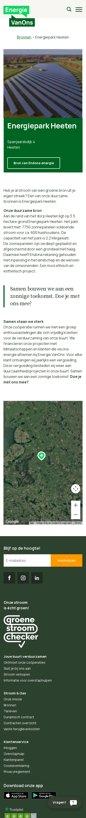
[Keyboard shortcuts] (31, 523)
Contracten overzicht (20, 723)
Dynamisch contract (19, 717)
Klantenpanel (14, 759)
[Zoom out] (75, 514)
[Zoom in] (75, 505)
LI (37, 578)
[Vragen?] (65, 802)
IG (23, 578)
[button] (41, 455)
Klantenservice (16, 742)
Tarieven (10, 711)
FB (9, 578)
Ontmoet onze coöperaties (24, 662)
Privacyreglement (17, 771)
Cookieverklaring (16, 765)
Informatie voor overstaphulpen (28, 680)
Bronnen (24, 37)
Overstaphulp (14, 753)
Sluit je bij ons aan (17, 668)
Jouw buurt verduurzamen (25, 656)
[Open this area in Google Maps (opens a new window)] (12, 522)
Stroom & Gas (15, 693)
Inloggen (10, 748)
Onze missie (13, 699)
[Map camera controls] (75, 488)
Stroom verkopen (17, 674)
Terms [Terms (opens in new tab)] (78, 523)
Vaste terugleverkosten (22, 729)
